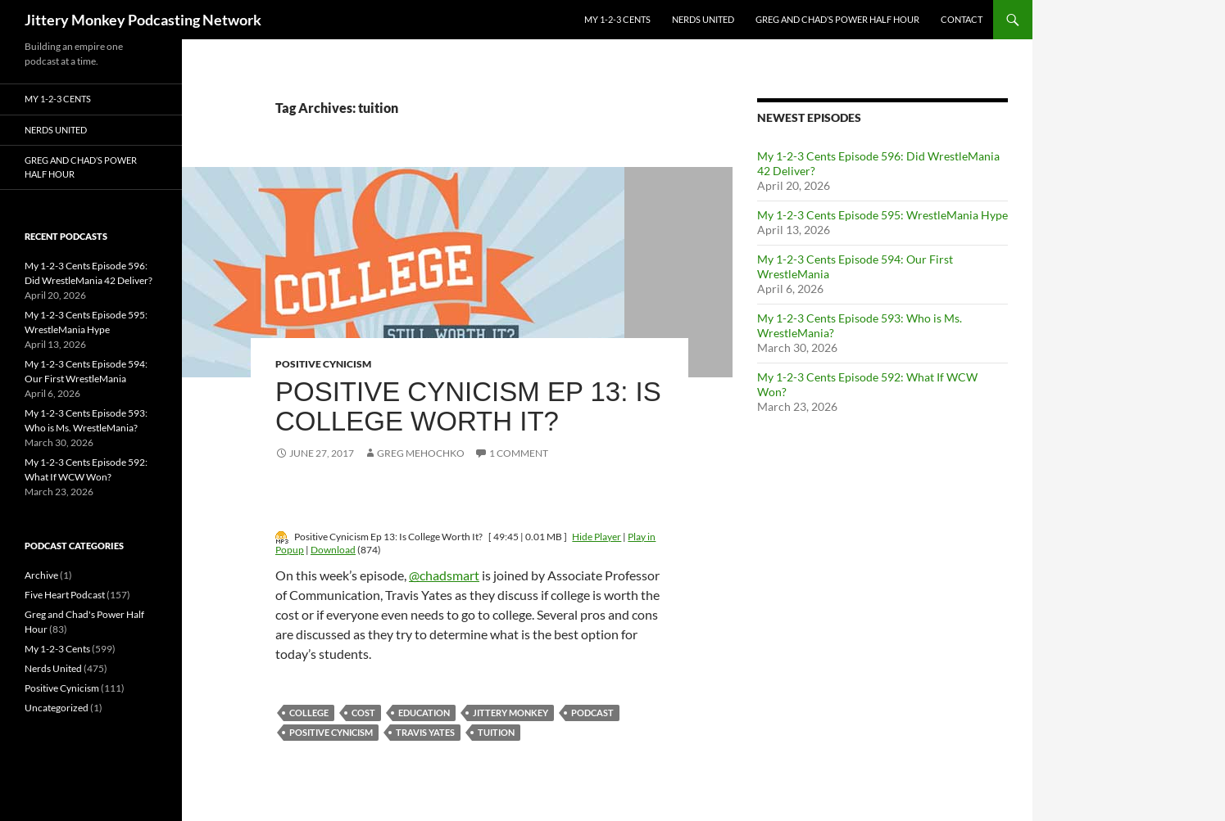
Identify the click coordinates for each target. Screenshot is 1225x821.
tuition (496, 732)
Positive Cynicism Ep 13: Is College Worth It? (468, 406)
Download (333, 550)
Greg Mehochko (421, 453)
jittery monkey (510, 712)
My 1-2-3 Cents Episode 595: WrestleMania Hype (882, 215)
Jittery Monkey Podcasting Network (143, 20)
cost (363, 712)
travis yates (425, 732)
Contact (961, 19)
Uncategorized (56, 707)
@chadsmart (444, 575)
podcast (592, 712)
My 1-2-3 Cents (617, 19)
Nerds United (703, 19)
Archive (41, 575)
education (424, 712)
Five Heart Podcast (65, 595)
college (309, 712)
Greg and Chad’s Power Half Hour (837, 19)
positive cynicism (331, 732)
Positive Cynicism (323, 364)
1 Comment (518, 453)
